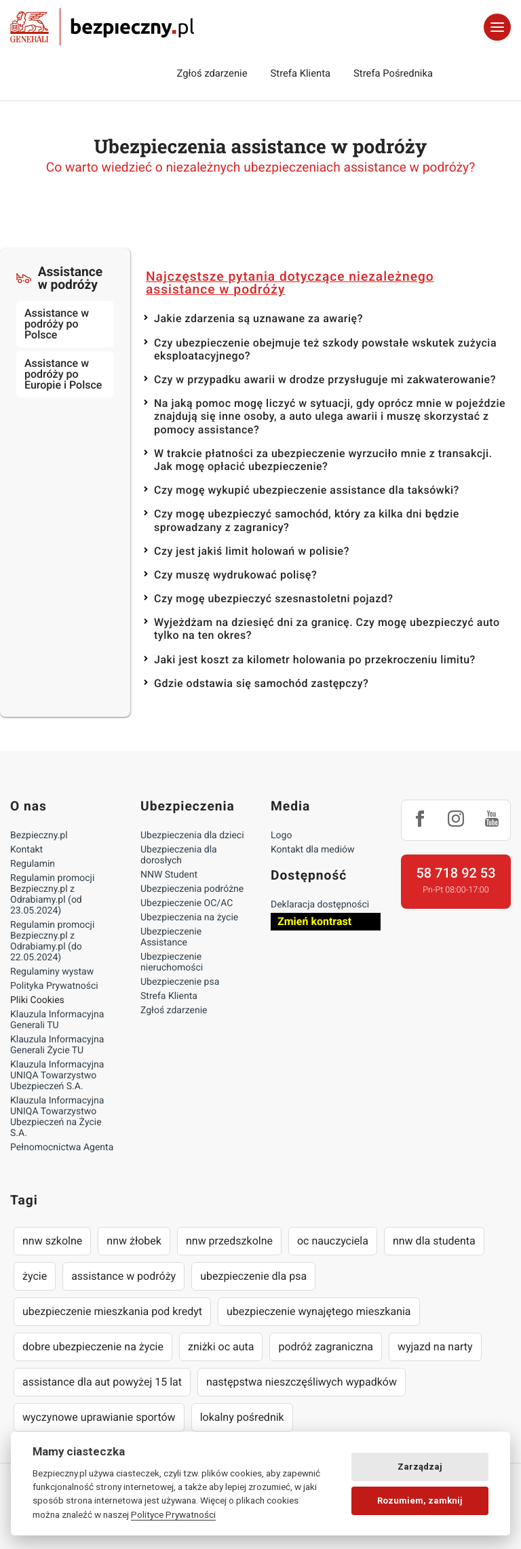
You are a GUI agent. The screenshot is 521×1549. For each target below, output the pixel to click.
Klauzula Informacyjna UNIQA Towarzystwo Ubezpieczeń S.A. (57, 1075)
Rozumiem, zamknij (420, 1500)
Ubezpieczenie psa (179, 982)
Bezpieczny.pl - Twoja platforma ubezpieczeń (102, 27)
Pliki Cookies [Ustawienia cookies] (37, 1000)
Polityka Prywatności (54, 986)
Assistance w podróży (59, 278)
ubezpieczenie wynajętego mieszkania (319, 1311)
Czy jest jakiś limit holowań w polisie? (251, 551)
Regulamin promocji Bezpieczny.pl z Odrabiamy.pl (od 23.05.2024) (52, 894)
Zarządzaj (420, 1467)
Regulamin (32, 864)
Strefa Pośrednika (393, 73)
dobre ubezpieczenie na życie (92, 1346)
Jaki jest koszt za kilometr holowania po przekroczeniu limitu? (315, 659)
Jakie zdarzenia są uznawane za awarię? (258, 318)
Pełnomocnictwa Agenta (61, 1147)
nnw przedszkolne (229, 1240)
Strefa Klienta (301, 73)
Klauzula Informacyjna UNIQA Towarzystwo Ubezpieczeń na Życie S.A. (57, 1117)
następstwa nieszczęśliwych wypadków (301, 1381)
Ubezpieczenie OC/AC (186, 903)
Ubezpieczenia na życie (189, 917)
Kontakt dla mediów (313, 849)
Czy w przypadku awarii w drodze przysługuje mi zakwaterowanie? (325, 379)
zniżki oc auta (221, 1346)
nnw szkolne (52, 1240)
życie (34, 1276)
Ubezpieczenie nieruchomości (171, 962)
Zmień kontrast (314, 921)
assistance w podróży (123, 1276)
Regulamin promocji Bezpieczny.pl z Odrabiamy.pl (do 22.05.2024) (52, 941)
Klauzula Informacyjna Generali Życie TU (57, 1045)
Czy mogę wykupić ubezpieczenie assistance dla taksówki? (306, 490)
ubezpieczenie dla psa (253, 1276)
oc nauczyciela (332, 1240)
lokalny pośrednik (242, 1417)
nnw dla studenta (434, 1240)
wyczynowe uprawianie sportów (99, 1417)
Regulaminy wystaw (52, 971)
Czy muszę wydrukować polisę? (235, 574)
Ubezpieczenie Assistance (170, 937)
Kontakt (26, 849)
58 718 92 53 (455, 873)
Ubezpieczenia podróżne (192, 889)
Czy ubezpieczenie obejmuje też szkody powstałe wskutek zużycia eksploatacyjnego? (325, 349)
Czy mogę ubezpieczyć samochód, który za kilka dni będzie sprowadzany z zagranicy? (306, 520)
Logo (281, 835)
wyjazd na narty (435, 1346)
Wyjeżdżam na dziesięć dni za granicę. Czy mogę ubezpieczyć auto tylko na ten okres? (327, 629)
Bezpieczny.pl (39, 835)
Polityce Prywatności (173, 1514)
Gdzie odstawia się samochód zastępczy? (261, 683)
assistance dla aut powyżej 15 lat (102, 1381)
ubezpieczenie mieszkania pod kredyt (112, 1311)
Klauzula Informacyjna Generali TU (57, 1020)
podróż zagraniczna (325, 1346)
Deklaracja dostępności (320, 904)
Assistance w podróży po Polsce (56, 324)
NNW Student (168, 874)
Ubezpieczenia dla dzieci (192, 835)
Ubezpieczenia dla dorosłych (178, 855)
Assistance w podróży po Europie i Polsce (63, 374)
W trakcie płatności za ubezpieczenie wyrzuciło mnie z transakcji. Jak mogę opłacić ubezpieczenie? (323, 460)
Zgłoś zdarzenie (211, 73)
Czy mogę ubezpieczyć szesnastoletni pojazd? (273, 598)
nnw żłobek (134, 1240)
